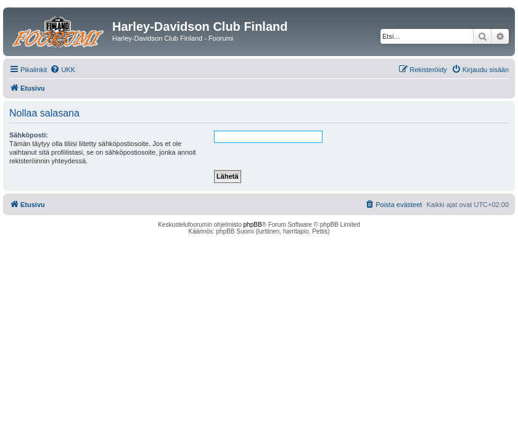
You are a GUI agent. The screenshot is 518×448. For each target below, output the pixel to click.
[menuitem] (62, 69)
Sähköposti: (28, 135)
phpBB (253, 224)
